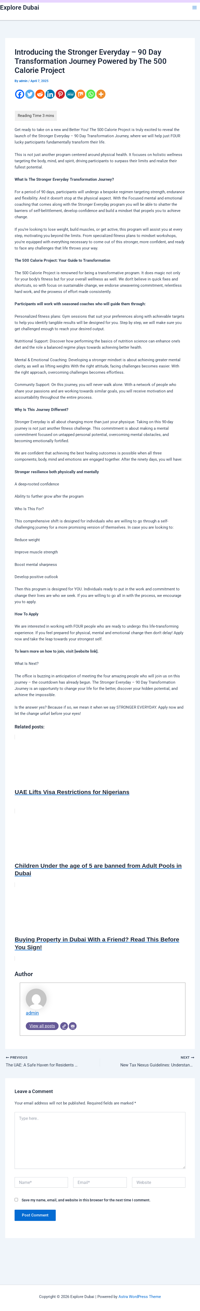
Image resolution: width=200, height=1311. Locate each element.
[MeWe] (70, 94)
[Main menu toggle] (194, 7)
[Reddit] (40, 94)
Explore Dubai (19, 7)
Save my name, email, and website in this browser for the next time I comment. (86, 1200)
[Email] (73, 1026)
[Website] (64, 1026)
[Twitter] (29, 94)
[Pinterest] (60, 94)
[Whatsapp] (90, 94)
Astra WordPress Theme (139, 1296)
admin (32, 1013)
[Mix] (80, 94)
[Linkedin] (50, 94)
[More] (100, 94)
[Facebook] (19, 94)
